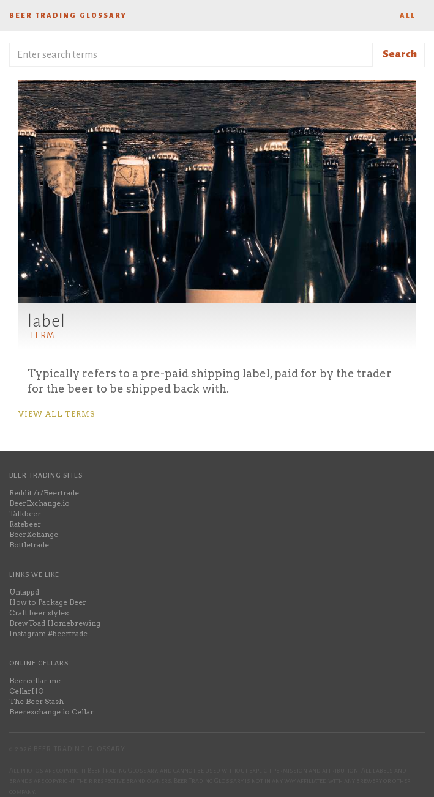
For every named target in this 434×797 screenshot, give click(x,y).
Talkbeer (25, 513)
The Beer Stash (36, 701)
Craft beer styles (39, 612)
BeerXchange (33, 534)
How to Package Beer (47, 602)
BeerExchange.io (39, 503)
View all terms (56, 413)
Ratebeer (25, 523)
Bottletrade (29, 544)
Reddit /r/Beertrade (44, 492)
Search (400, 54)
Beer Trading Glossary (68, 15)
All (408, 15)
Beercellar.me (35, 680)
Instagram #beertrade (48, 633)
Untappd (24, 591)
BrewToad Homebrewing (54, 623)
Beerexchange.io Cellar (51, 711)
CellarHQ (26, 690)
